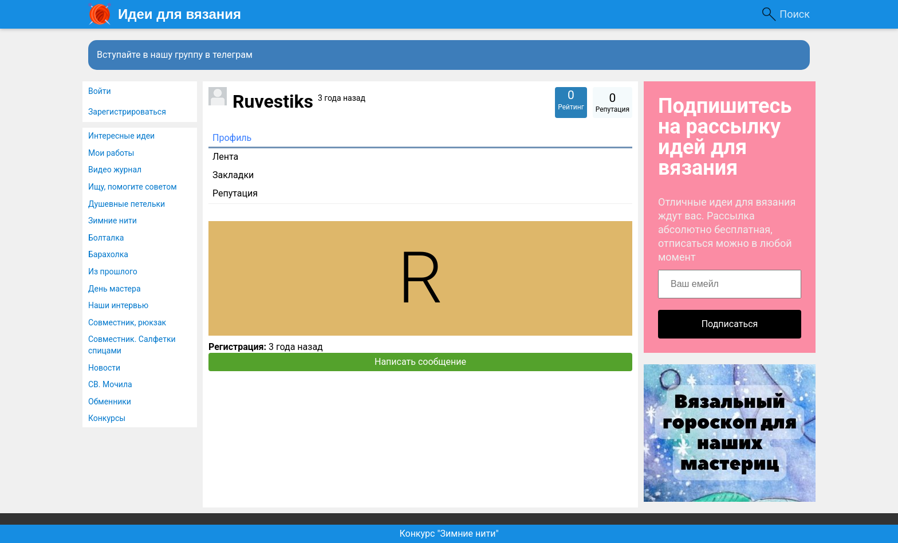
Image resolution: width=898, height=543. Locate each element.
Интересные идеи (121, 135)
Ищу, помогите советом (132, 186)
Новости (104, 367)
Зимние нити (112, 220)
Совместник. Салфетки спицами (132, 345)
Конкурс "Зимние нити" (448, 533)
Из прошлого (112, 271)
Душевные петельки (126, 203)
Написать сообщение (420, 361)
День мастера (114, 288)
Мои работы (111, 153)
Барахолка (108, 254)
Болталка (106, 237)
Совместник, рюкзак (127, 322)
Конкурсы (106, 418)
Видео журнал (114, 169)
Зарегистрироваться (127, 111)
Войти (99, 91)
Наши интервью (118, 305)
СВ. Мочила (110, 384)
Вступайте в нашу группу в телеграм (175, 54)
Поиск (794, 14)
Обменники (109, 401)
